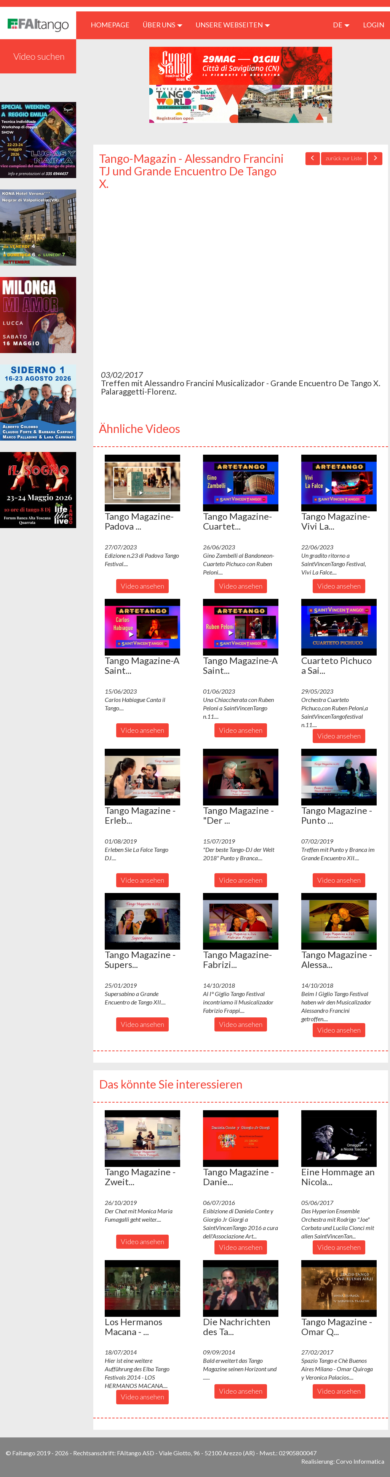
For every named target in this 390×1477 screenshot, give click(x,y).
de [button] (341, 25)
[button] (142, 483)
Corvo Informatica (360, 1461)
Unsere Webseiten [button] (233, 25)
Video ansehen (142, 586)
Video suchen (39, 56)
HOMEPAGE (113, 24)
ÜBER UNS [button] (162, 25)
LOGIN (373, 25)
